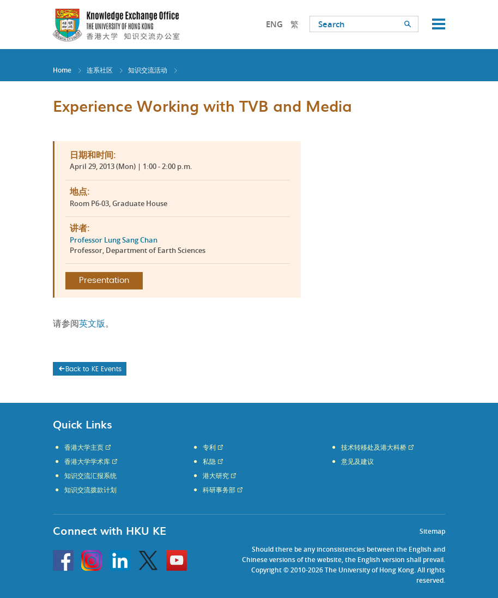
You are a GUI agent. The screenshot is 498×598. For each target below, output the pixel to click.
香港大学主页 (84, 447)
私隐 (209, 461)
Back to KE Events (89, 369)
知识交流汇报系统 (90, 476)
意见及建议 (357, 461)
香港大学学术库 (87, 461)
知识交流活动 (147, 70)
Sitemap (432, 531)
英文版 (92, 323)
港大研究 (216, 476)
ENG (274, 24)
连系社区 (100, 70)
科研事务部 (219, 490)
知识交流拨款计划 (90, 490)
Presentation (104, 280)
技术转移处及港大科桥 (373, 447)
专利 (209, 447)
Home (62, 70)
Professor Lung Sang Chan (113, 240)
